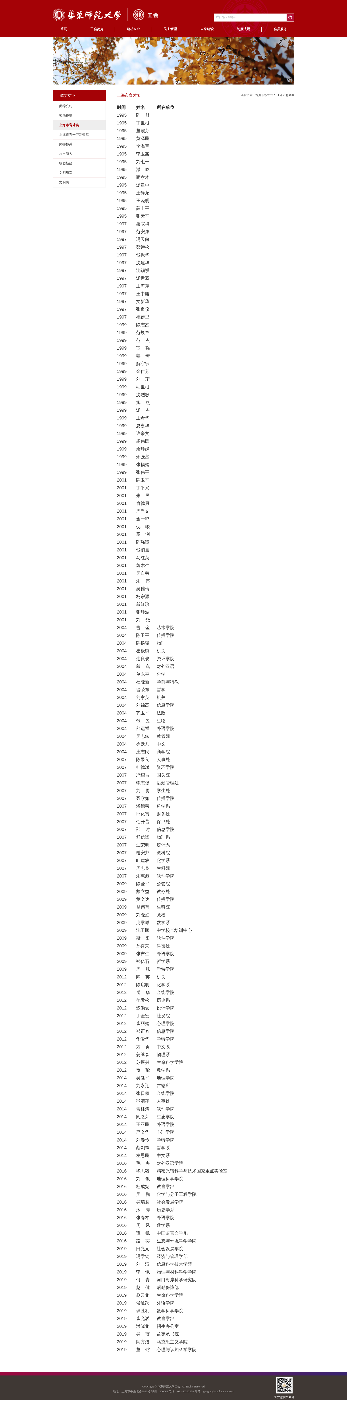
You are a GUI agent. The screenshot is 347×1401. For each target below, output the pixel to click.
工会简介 (92, 29)
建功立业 (131, 29)
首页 (56, 29)
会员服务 (287, 29)
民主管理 (170, 29)
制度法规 (248, 29)
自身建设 (209, 29)
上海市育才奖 (285, 95)
